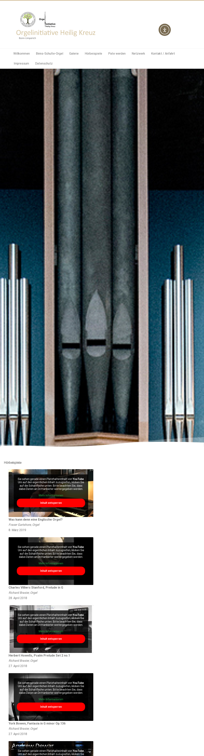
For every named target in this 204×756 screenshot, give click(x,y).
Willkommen (21, 53)
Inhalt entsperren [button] (51, 502)
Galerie (74, 53)
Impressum (21, 63)
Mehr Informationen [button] (51, 495)
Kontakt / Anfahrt (163, 53)
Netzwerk (138, 53)
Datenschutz (44, 63)
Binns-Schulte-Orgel (49, 53)
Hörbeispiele (93, 53)
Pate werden (117, 53)
